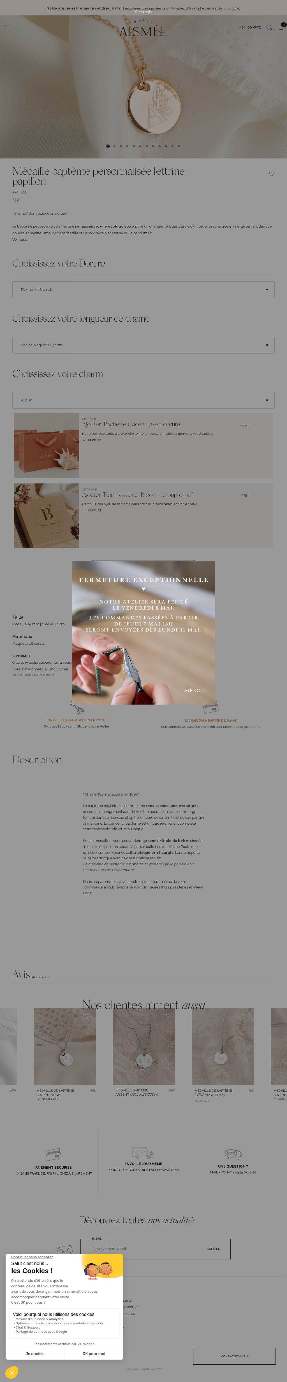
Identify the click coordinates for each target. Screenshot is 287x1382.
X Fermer (143, 12)
